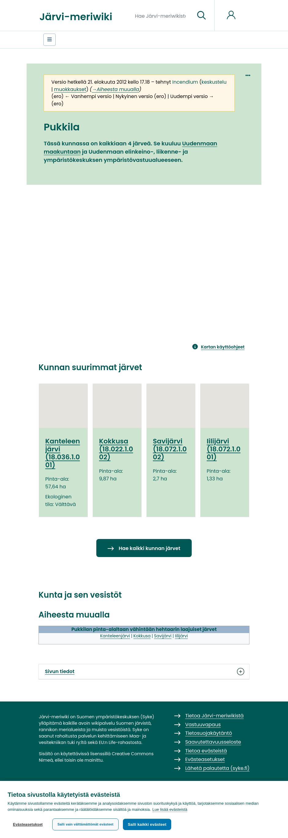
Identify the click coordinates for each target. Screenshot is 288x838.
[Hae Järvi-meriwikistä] (162, 16)
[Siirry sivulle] (201, 16)
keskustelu (214, 82)
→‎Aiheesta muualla (115, 89)
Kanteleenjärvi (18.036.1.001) (62, 453)
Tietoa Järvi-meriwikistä (214, 715)
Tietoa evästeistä (206, 750)
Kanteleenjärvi (115, 636)
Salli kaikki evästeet (147, 824)
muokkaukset (70, 89)
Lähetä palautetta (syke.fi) (217, 768)
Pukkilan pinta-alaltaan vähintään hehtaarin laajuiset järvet (143, 629)
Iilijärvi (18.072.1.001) (224, 449)
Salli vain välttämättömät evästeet (85, 824)
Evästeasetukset (27, 824)
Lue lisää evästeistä (169, 809)
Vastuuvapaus (203, 724)
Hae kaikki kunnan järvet (149, 548)
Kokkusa (141, 636)
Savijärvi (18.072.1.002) (170, 449)
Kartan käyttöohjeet (223, 347)
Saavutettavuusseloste (213, 741)
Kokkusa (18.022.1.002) (116, 449)
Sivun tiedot (144, 671)
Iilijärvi (181, 636)
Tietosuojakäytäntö (208, 733)
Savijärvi (163, 636)
